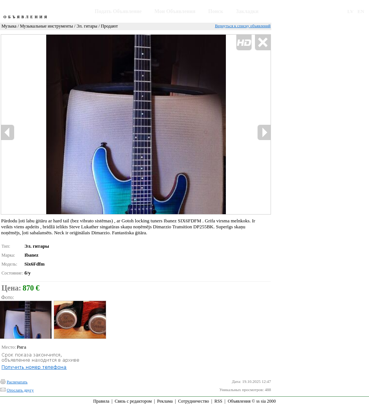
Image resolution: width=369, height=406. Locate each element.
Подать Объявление (118, 11)
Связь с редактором (133, 401)
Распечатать (17, 382)
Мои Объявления (174, 11)
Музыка (8, 26)
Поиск (215, 11)
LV (350, 11)
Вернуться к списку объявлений (243, 25)
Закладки (247, 11)
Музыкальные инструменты (46, 26)
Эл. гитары (86, 26)
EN (360, 11)
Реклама (165, 401)
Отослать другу (20, 390)
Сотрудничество (193, 401)
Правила (101, 401)
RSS (218, 401)
